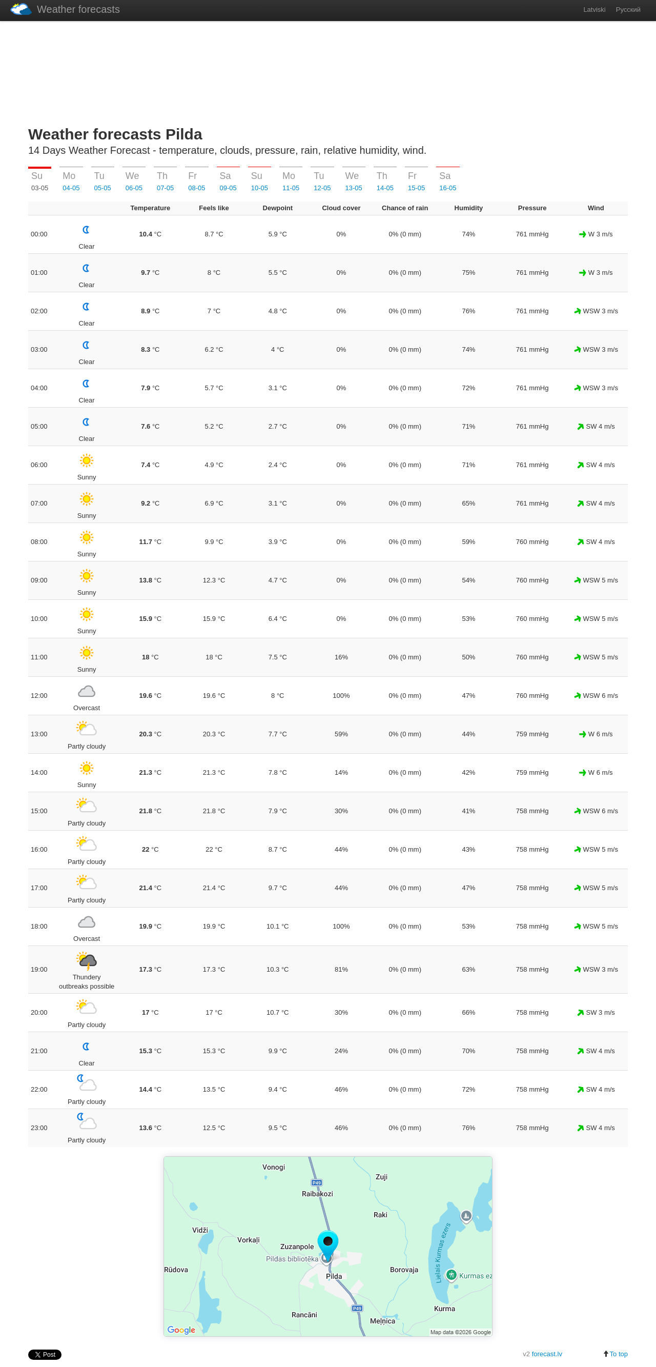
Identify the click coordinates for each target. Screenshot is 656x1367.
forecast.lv (547, 1354)
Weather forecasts (65, 9)
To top (615, 1354)
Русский (628, 9)
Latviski (594, 9)
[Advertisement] (328, 71)
